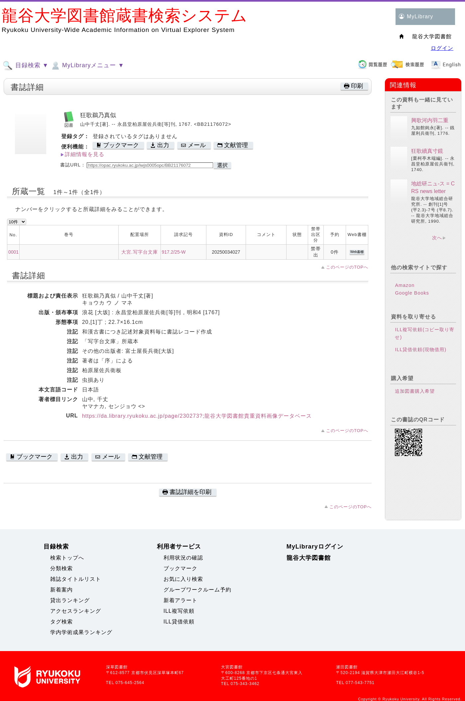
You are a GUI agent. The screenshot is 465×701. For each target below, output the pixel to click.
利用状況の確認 (183, 558)
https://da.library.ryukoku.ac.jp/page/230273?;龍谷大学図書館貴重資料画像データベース (197, 416)
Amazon (404, 285)
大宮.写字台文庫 (139, 252)
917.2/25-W (174, 252)
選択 (222, 165)
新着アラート (180, 600)
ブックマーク (180, 568)
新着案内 (61, 589)
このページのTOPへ (347, 267)
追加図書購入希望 (415, 391)
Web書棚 (357, 252)
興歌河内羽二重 (429, 120)
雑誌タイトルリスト (75, 579)
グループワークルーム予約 (197, 589)
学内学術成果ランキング (81, 632)
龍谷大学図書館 (309, 558)
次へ (437, 237)
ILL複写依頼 (179, 611)
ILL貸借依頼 (179, 621)
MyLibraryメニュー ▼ (87, 66)
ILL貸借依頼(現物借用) (420, 349)
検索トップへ (67, 558)
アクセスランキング (75, 611)
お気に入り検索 (183, 579)
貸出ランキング (70, 600)
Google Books (412, 293)
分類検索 (61, 568)
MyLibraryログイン (315, 546)
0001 (13, 252)
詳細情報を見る (84, 154)
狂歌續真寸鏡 (427, 151)
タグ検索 (61, 621)
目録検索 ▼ (26, 66)
